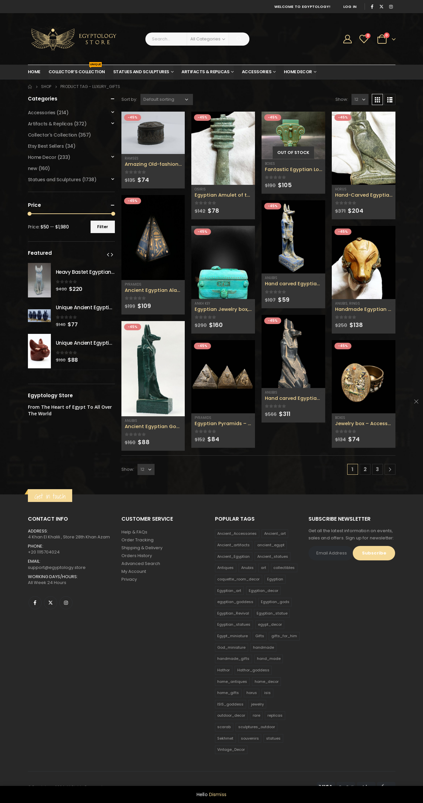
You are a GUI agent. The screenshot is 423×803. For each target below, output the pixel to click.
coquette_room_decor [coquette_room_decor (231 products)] (238, 579)
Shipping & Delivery (141, 548)
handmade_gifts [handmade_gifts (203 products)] (233, 658)
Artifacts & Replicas (205, 72)
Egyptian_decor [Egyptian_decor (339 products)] (263, 590)
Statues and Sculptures (141, 72)
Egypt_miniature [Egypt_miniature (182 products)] (232, 636)
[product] (153, 133)
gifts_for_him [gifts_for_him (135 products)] (284, 636)
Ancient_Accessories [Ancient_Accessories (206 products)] (237, 533)
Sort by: (129, 99)
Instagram (66, 602)
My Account (133, 571)
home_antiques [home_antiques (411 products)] (232, 681)
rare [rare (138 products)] (256, 715)
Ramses (131, 158)
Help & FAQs (134, 532)
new (32, 168)
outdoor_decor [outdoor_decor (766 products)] (231, 715)
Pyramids (133, 284)
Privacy (129, 579)
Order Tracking (137, 540)
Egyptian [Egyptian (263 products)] (275, 579)
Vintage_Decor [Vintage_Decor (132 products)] (231, 749)
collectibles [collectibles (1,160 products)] (284, 567)
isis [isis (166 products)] (267, 692)
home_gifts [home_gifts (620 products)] (228, 692)
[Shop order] (166, 99)
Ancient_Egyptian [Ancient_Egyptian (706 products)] (233, 556)
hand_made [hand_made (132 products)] (269, 658)
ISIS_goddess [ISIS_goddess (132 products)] (230, 704)
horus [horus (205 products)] (251, 692)
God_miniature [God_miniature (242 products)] (231, 647)
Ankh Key (202, 303)
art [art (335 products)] (263, 567)
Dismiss (217, 794)
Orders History (136, 556)
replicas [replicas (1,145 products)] (275, 715)
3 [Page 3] (377, 469)
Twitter (50, 602)
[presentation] (108, 254)
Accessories (257, 72)
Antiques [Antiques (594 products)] (225, 567)
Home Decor (298, 72)
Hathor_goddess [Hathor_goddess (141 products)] (253, 670)
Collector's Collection (52, 135)
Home (34, 72)
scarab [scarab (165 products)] (224, 726)
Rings (354, 303)
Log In (350, 6)
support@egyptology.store (57, 567)
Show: (341, 99)
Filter (102, 226)
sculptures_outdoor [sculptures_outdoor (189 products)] (256, 726)
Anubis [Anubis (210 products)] (247, 567)
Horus (341, 189)
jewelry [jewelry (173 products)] (257, 704)
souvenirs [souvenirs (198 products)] (250, 738)
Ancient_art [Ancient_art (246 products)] (275, 533)
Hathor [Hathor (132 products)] (223, 670)
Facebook (35, 602)
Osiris (200, 189)
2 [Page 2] (365, 469)
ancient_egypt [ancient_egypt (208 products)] (271, 545)
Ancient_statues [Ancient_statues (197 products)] (272, 556)
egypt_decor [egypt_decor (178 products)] (270, 624)
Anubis (131, 420)
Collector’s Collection (77, 70)
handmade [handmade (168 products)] (263, 647)
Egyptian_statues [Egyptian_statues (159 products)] (233, 624)
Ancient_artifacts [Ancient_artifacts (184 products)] (233, 545)
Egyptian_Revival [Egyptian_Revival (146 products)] (233, 613)
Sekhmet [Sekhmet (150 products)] (225, 738)
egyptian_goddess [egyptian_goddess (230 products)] (235, 601)
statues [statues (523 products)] (273, 738)
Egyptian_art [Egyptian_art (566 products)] (229, 590)
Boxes (270, 163)
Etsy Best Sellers (46, 146)
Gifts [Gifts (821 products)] (259, 636)
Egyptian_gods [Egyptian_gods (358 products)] (275, 601)
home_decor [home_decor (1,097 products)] (267, 681)
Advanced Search (140, 563)
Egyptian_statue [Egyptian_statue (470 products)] (272, 613)
